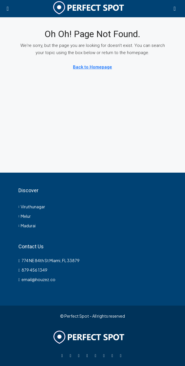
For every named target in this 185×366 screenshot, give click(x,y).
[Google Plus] (97, 355)
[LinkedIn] (88, 355)
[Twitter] (72, 355)
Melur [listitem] (24, 216)
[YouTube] (105, 355)
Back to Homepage (92, 67)
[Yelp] (122, 355)
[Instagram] (80, 355)
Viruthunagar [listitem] (31, 206)
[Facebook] (63, 355)
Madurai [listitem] (27, 225)
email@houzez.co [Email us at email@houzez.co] (38, 279)
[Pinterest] (113, 355)
